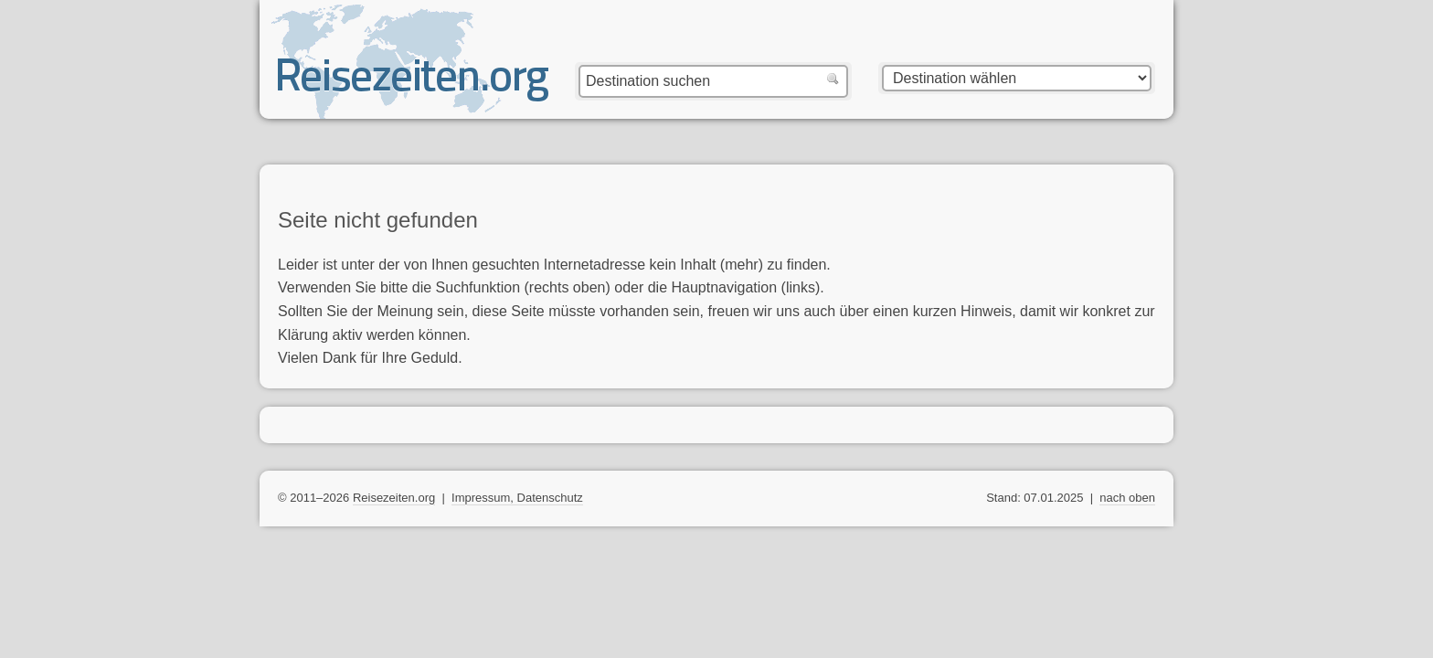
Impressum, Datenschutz (517, 497)
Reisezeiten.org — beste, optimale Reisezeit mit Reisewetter (413, 83)
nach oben (1127, 497)
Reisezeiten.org (394, 497)
